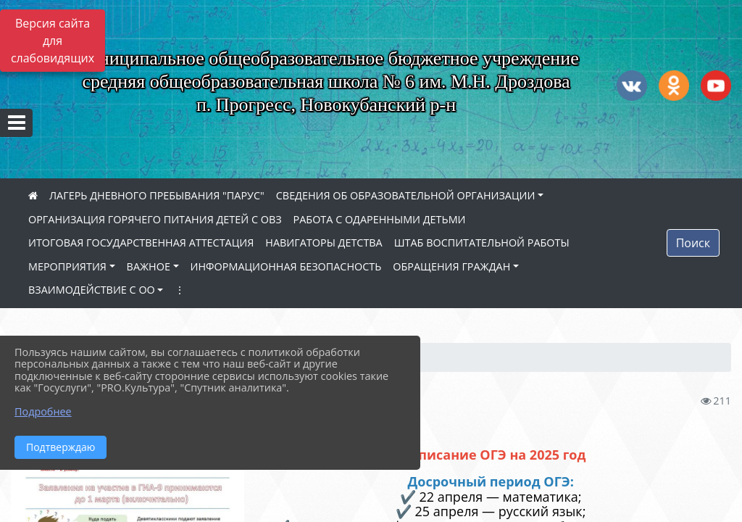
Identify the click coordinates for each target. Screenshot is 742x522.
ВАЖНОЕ (148, 266)
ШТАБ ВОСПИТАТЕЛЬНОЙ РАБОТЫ (482, 242)
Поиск (693, 243)
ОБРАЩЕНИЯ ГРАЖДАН (451, 266)
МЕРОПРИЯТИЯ (67, 266)
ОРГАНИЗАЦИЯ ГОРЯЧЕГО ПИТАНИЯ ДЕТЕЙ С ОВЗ (155, 219)
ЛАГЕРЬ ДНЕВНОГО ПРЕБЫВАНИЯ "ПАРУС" (156, 195)
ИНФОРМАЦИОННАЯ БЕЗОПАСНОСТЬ (286, 266)
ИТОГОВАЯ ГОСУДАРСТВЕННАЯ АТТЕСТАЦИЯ (141, 242)
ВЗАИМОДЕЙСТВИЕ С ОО (91, 290)
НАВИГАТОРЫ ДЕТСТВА (323, 242)
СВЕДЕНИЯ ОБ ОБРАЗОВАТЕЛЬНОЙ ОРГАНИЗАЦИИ (405, 195)
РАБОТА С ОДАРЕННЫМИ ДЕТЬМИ (379, 219)
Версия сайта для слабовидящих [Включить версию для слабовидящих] (52, 40)
